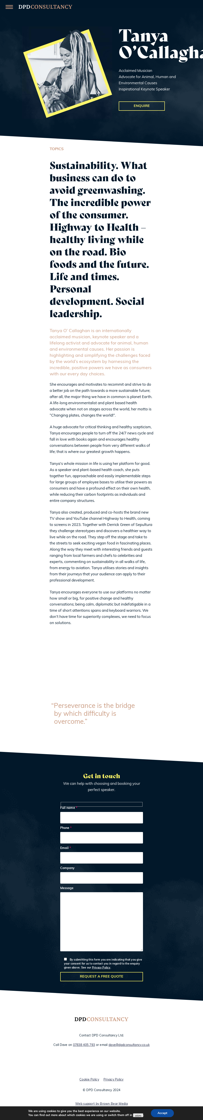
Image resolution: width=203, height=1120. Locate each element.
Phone (101, 835)
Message (101, 920)
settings (138, 1115)
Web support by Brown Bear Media (101, 1104)
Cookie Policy (89, 1080)
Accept (162, 1113)
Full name (101, 815)
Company (101, 875)
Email (101, 855)
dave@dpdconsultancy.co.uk (129, 1045)
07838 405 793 (84, 1045)
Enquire (142, 106)
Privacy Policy (101, 967)
